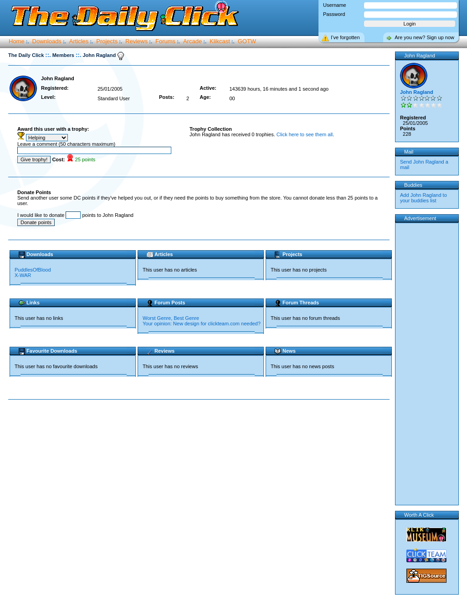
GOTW (247, 41)
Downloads (47, 41)
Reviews (136, 41)
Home (17, 41)
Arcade (192, 41)
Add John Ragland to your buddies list (423, 197)
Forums (165, 41)
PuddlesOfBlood (33, 269)
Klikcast (220, 41)
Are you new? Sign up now (424, 37)
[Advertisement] (201, 428)
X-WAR (23, 275)
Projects (107, 41)
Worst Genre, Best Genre (171, 318)
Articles (79, 41)
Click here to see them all (305, 134)
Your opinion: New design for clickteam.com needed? (202, 323)
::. (48, 54)
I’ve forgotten (345, 37)
